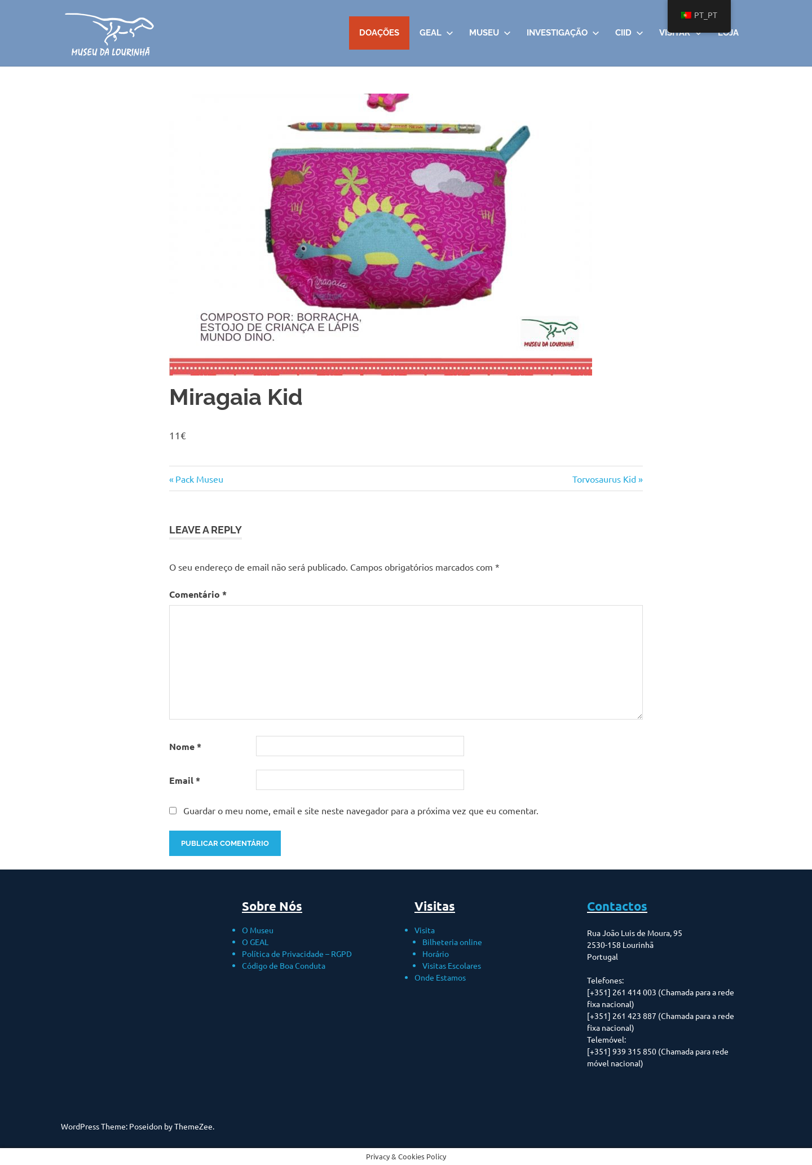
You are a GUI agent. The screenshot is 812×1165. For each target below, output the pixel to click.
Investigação (563, 33)
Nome (185, 746)
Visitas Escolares (451, 965)
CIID (629, 33)
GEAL (436, 33)
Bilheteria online (452, 942)
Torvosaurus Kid (604, 478)
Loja (728, 33)
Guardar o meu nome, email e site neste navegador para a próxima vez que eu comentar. (361, 810)
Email (184, 780)
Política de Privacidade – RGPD (297, 953)
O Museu (257, 930)
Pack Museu (199, 478)
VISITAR (680, 33)
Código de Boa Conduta (283, 965)
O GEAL (255, 942)
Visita (424, 930)
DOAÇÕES (379, 33)
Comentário (198, 594)
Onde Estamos (440, 977)
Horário (435, 953)
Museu (490, 33)
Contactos (617, 906)
